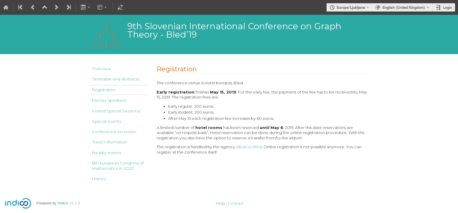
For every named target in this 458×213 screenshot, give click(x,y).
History (99, 178)
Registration (104, 89)
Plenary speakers (109, 100)
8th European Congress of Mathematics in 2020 (118, 166)
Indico (63, 203)
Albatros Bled (249, 146)
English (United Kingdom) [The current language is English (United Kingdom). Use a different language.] (404, 7)
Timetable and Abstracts (115, 79)
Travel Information (109, 142)
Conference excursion (114, 131)
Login (447, 7)
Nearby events (106, 152)
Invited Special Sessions (116, 111)
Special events (106, 121)
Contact (236, 203)
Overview (101, 68)
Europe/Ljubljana (351, 7)
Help (220, 203)
